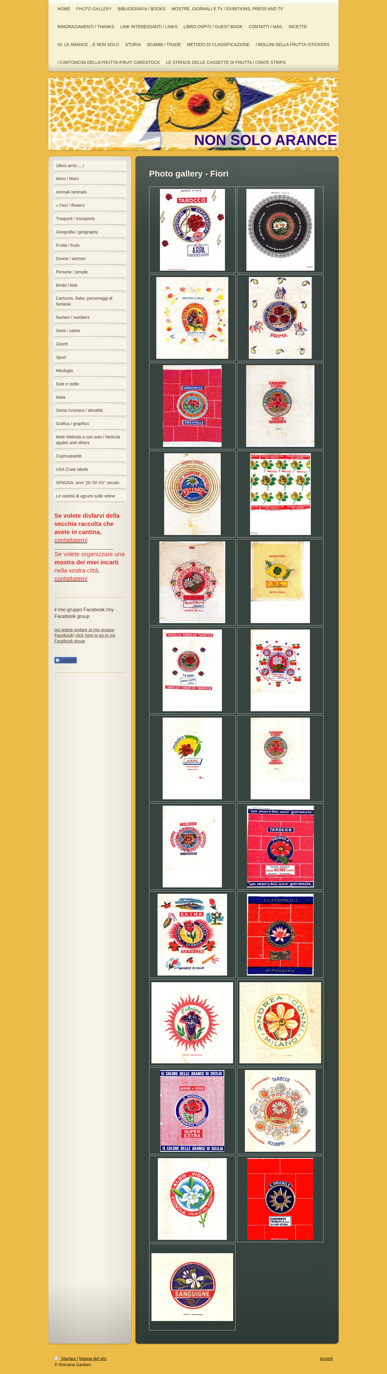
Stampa (65, 1358)
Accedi (326, 1358)
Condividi (66, 660)
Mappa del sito (93, 1358)
